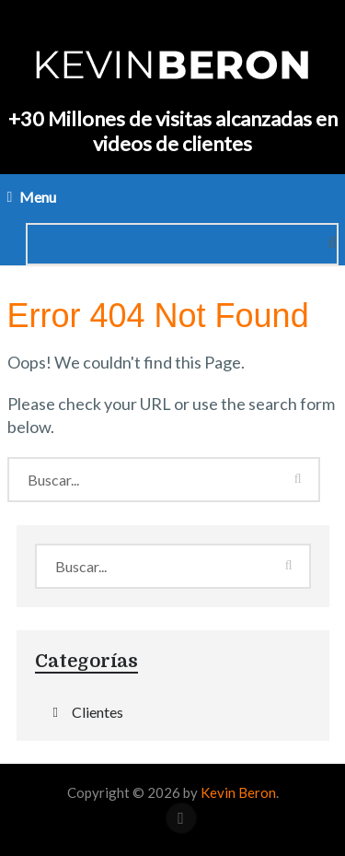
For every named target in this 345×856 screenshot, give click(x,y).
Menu (37, 196)
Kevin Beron (238, 792)
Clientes (97, 712)
